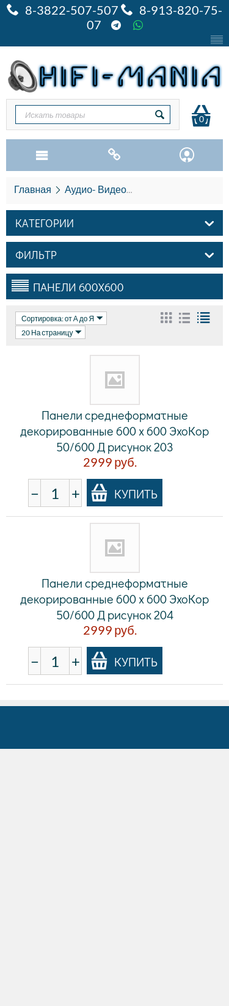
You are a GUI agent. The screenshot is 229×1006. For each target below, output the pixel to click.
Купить (124, 493)
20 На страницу (51, 332)
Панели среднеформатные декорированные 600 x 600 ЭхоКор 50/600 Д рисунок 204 (114, 598)
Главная (32, 189)
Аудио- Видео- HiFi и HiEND (127, 189)
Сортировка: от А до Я (62, 318)
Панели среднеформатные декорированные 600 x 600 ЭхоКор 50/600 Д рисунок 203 (114, 430)
